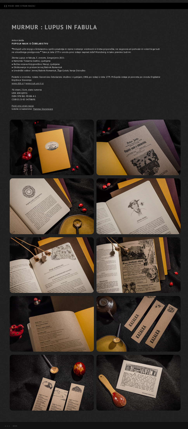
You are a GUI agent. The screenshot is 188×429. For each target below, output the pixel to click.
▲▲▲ (7, 426)
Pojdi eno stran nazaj (23, 105)
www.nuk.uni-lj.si (35, 83)
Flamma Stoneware (43, 108)
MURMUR (25, 27)
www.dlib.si (18, 83)
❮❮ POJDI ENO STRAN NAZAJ (19, 6)
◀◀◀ (14, 426)
